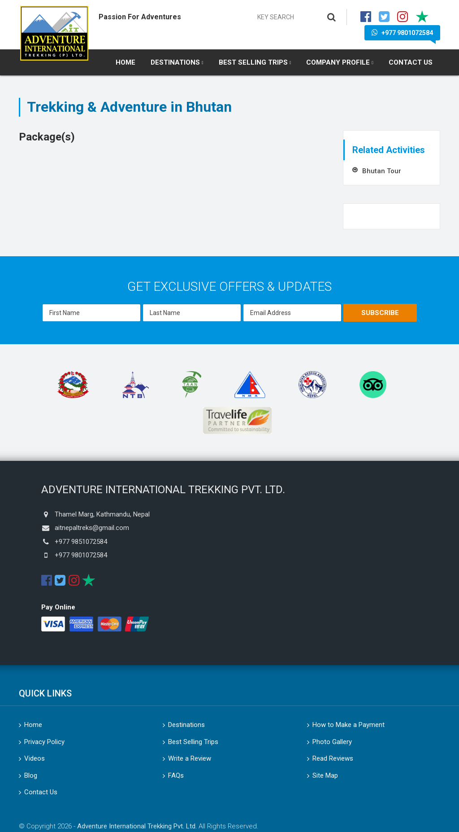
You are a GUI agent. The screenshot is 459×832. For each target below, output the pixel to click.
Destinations (175, 62)
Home (125, 62)
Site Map (325, 775)
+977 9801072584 (402, 32)
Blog (30, 775)
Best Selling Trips (253, 62)
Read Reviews (332, 758)
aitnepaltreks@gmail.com (92, 528)
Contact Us (411, 62)
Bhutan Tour (381, 171)
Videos (34, 758)
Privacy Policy (44, 742)
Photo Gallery (332, 742)
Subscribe (380, 313)
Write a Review (189, 758)
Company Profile (338, 62)
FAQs (176, 775)
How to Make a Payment (348, 725)
